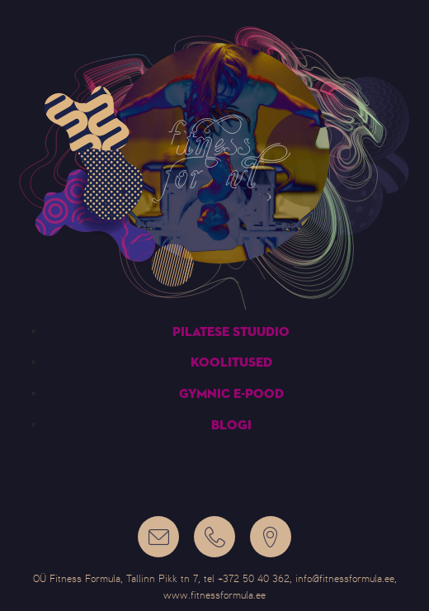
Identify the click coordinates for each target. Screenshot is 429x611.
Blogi (231, 426)
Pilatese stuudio (231, 332)
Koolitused (231, 363)
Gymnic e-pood (231, 394)
